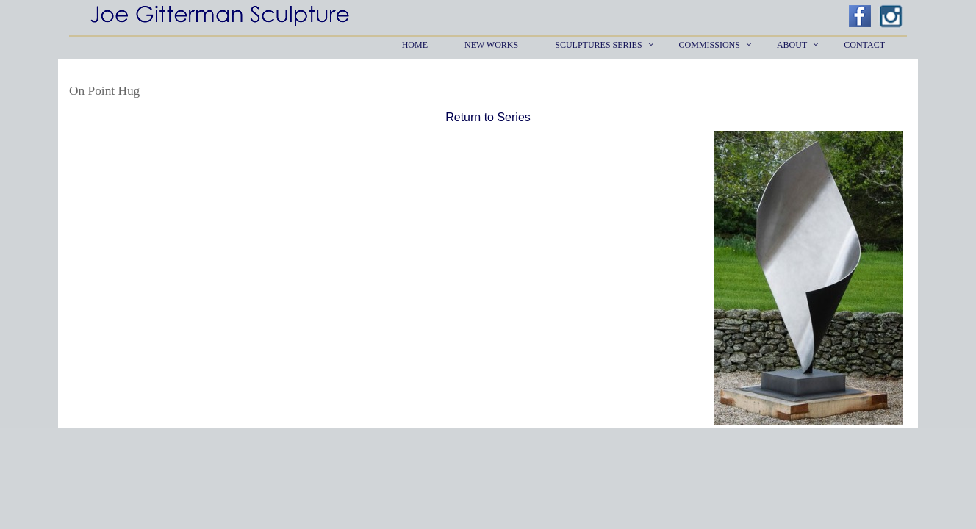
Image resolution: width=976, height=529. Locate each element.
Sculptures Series (598, 45)
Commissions (709, 45)
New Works (491, 45)
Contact (864, 45)
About (792, 45)
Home (415, 45)
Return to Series (488, 117)
